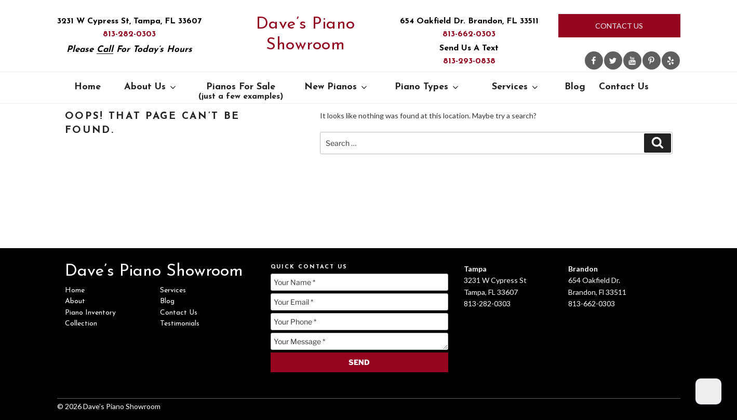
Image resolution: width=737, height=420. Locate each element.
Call (105, 49)
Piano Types (427, 87)
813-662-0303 (469, 34)
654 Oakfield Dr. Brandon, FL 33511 (469, 21)
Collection (81, 324)
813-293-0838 (469, 61)
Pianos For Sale (241, 91)
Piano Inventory (90, 313)
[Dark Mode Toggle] (708, 391)
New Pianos (336, 87)
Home (87, 87)
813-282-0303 (129, 34)
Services (516, 87)
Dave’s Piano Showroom (305, 34)
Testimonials (179, 324)
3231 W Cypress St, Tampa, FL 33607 (129, 21)
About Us (151, 87)
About (75, 301)
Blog (575, 87)
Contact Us (619, 25)
